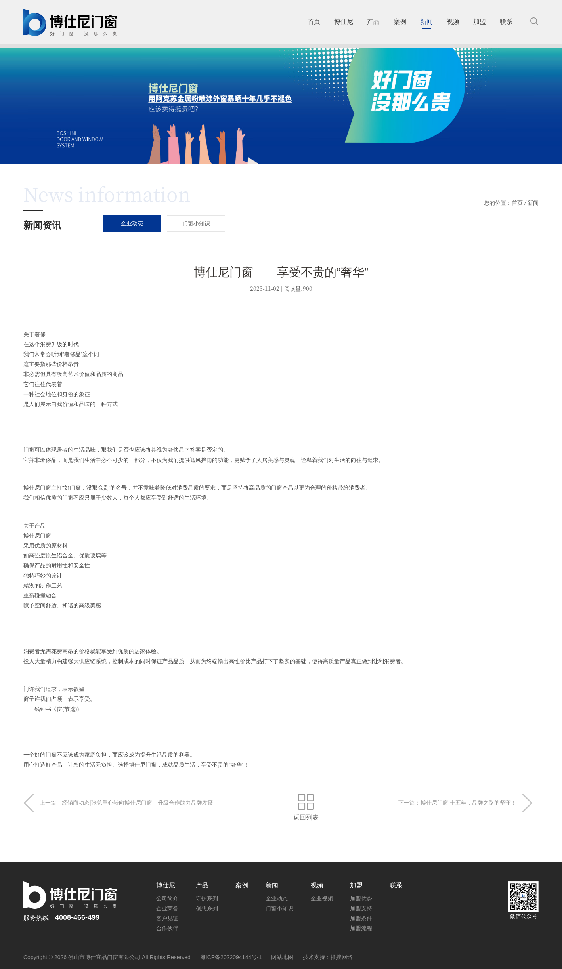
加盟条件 (361, 918)
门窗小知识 (279, 908)
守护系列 (207, 898)
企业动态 (277, 898)
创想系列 (207, 908)
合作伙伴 (167, 928)
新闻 (533, 203)
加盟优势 (361, 898)
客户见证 (167, 918)
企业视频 (322, 898)
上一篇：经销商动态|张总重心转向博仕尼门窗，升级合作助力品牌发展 (126, 802)
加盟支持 (361, 908)
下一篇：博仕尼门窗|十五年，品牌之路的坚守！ (457, 802)
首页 (517, 203)
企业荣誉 (167, 908)
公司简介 (167, 898)
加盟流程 (361, 928)
